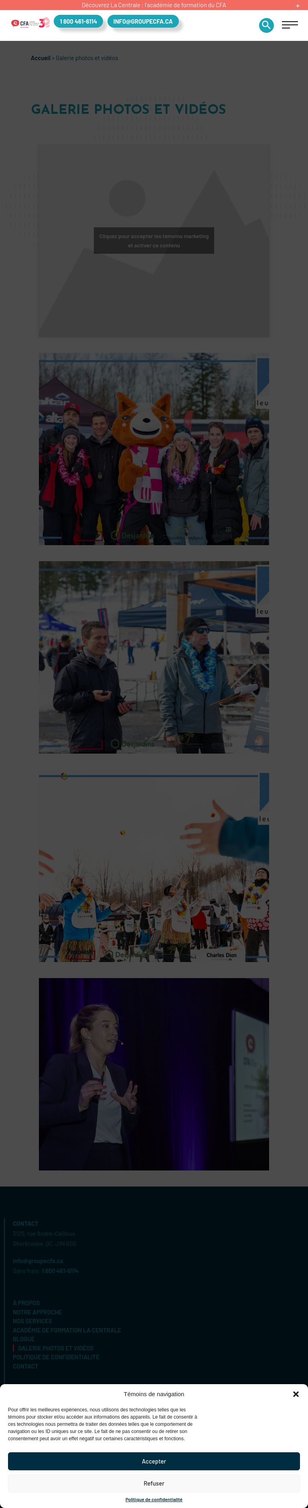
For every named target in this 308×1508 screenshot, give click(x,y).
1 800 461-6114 (78, 21)
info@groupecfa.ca (143, 21)
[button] (296, 1394)
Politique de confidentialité (154, 1499)
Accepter (154, 1461)
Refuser (154, 1483)
